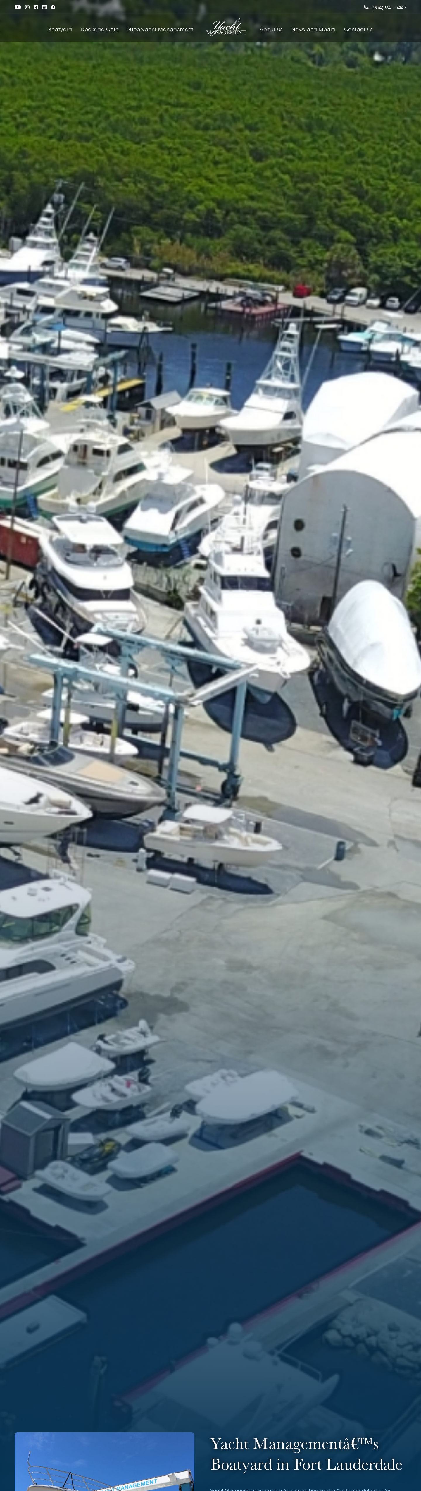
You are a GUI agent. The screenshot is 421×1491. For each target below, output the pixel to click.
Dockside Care (100, 30)
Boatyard (60, 30)
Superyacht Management (161, 30)
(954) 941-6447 (385, 8)
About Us (271, 30)
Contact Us (358, 30)
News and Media (313, 30)
